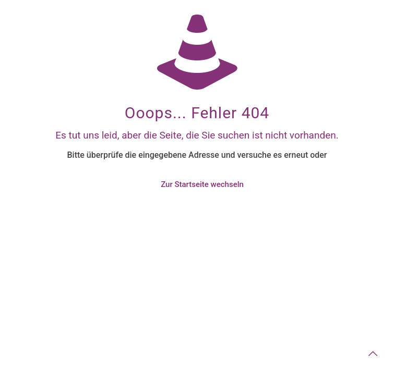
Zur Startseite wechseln (202, 184)
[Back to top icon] (373, 354)
